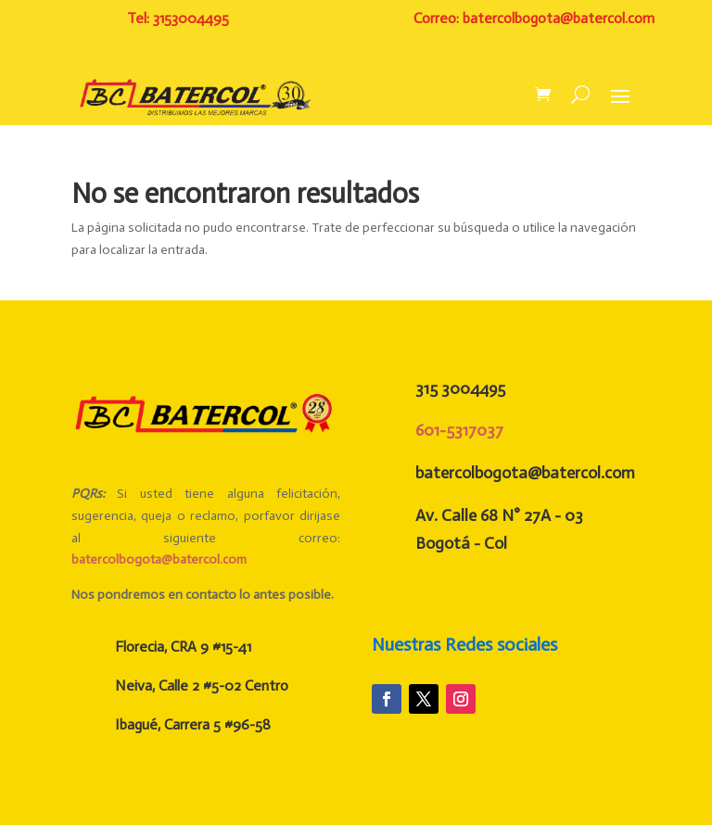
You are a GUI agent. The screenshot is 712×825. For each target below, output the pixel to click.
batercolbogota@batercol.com (159, 559)
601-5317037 (459, 430)
